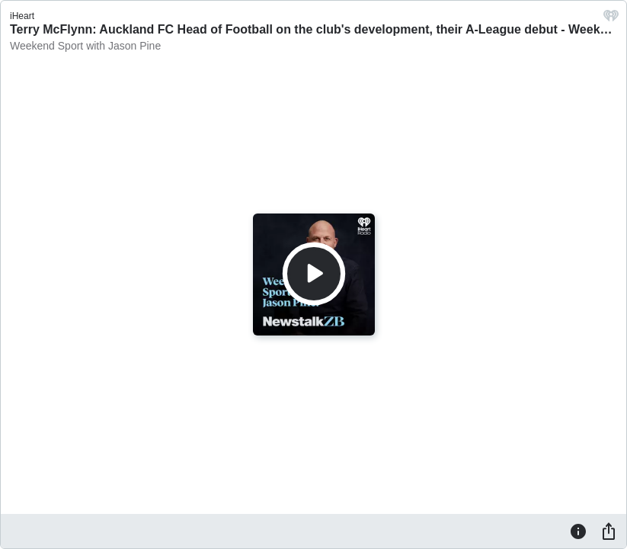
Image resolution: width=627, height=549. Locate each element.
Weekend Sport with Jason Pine (85, 46)
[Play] (314, 273)
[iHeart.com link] (611, 19)
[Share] (608, 530)
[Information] (578, 530)
